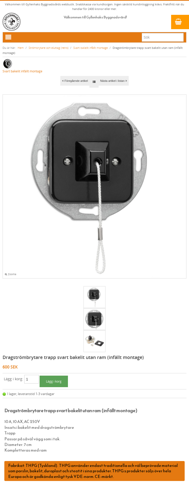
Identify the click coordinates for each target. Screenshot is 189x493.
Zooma (10, 274)
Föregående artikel (75, 80)
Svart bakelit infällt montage (90, 48)
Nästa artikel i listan (113, 80)
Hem (21, 48)
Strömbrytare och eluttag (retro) (48, 48)
